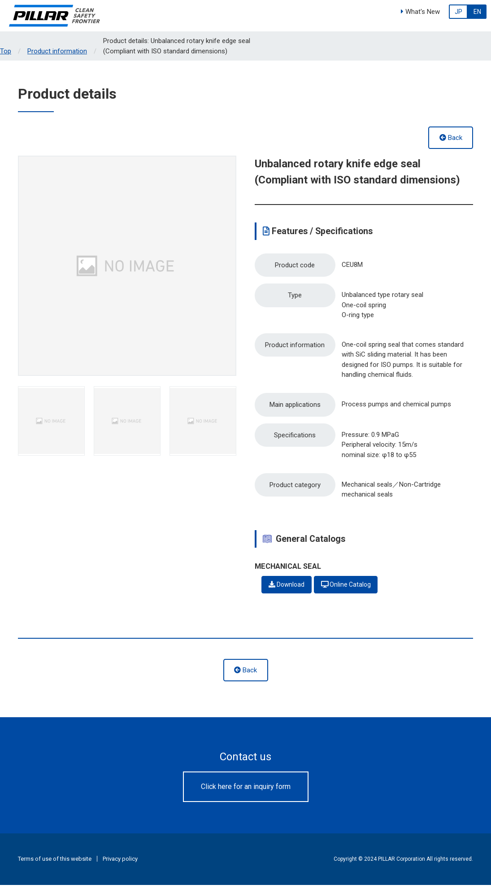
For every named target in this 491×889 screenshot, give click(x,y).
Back (450, 138)
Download (288, 588)
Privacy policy (120, 863)
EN (477, 11)
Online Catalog (350, 588)
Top (5, 51)
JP (458, 11)
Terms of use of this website (54, 863)
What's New (420, 12)
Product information (57, 51)
